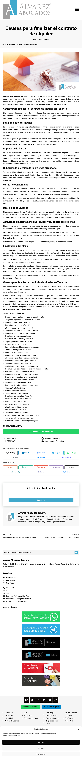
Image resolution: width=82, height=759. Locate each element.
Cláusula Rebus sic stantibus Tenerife (19, 380)
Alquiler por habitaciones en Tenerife (19, 342)
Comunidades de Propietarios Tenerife (19, 372)
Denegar (41, 748)
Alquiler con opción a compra (16, 407)
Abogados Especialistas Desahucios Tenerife (22, 358)
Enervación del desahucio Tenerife (18, 399)
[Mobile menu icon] (77, 9)
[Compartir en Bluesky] (41, 457)
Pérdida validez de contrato (15, 391)
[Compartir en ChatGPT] (25, 467)
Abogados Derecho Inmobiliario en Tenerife (21, 374)
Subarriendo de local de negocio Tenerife (20, 361)
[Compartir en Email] (15, 457)
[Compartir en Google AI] (41, 467)
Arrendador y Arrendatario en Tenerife (19, 382)
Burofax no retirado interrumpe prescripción (21, 377)
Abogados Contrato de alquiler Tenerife (20, 333)
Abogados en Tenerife (26, 517)
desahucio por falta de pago (45, 144)
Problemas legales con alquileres (17, 404)
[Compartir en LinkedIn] (25, 453)
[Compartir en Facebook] (41, 453)
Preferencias (41, 754)
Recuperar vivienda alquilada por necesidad (21, 385)
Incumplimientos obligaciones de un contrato (22, 347)
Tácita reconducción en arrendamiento (19, 418)
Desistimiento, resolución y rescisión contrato (22, 415)
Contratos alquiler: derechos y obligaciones (21, 366)
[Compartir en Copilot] (41, 472)
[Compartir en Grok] (71, 467)
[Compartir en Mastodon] (66, 457)
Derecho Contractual (23, 309)
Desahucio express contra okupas (18, 336)
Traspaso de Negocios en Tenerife (18, 350)
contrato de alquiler (48, 127)
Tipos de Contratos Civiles (15, 388)
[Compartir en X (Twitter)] (10, 453)
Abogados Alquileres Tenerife (17, 412)
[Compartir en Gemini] (56, 467)
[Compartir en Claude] (10, 467)
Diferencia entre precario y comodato (19, 339)
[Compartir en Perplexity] (15, 472)
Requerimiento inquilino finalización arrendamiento (24, 317)
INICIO (4, 44)
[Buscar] (76, 552)
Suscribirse (41, 500)
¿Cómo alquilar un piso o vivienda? (18, 363)
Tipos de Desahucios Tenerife (16, 393)
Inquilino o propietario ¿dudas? (17, 352)
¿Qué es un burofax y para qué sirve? (19, 328)
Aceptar (41, 742)
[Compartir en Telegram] (56, 453)
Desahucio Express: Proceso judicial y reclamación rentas (27, 369)
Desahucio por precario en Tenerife (18, 396)
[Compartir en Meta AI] (66, 472)
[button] (79, 729)
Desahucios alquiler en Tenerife (17, 344)
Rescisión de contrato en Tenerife (17, 325)
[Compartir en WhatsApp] (71, 453)
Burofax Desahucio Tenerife (15, 402)
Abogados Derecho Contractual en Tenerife (21, 331)
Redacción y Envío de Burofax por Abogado (21, 421)
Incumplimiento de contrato (15, 410)
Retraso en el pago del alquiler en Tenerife (21, 355)
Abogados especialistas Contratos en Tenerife (22, 320)
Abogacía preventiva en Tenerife (17, 322)
